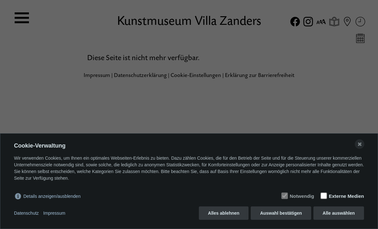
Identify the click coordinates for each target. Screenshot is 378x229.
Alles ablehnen (224, 213)
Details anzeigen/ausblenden (51, 196)
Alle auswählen (339, 213)
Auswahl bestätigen (281, 213)
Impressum (54, 213)
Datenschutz (26, 213)
